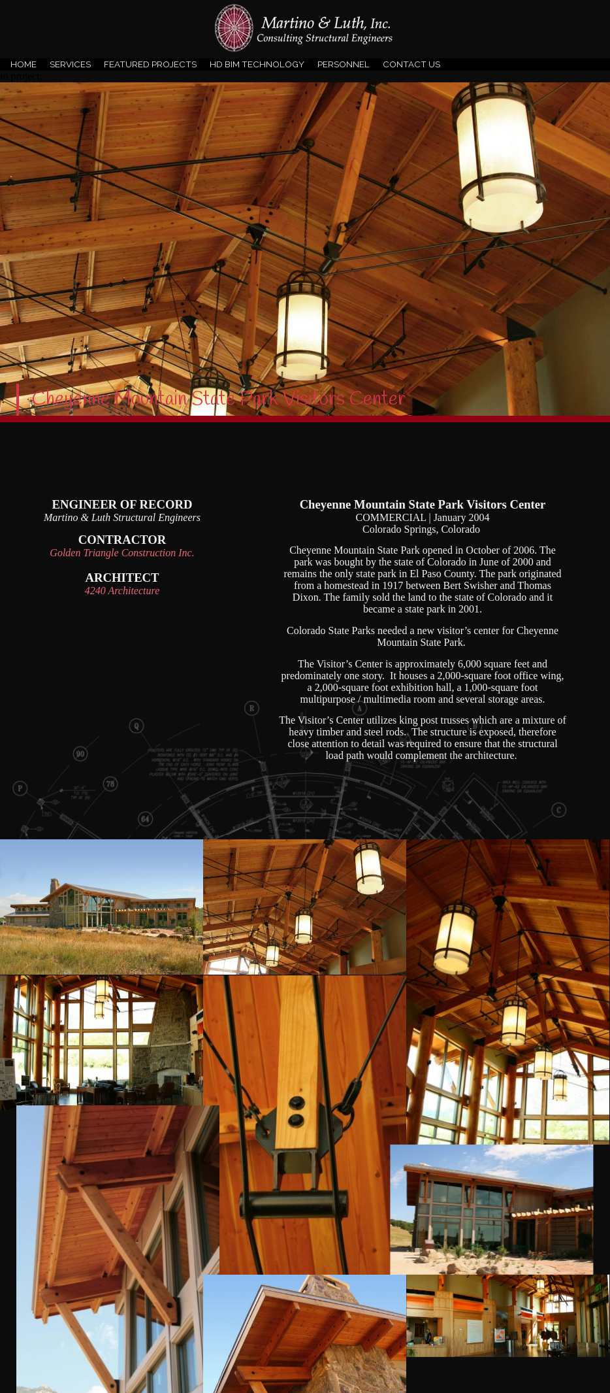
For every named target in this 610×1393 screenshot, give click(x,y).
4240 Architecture (122, 590)
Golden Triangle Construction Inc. (122, 552)
